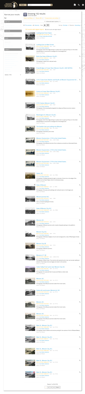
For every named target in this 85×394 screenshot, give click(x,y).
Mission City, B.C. (41, 232)
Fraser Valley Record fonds (11, 28)
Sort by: (61, 25)
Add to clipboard (80, 33)
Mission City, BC (41, 243)
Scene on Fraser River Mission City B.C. (48, 91)
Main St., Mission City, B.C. (44, 325)
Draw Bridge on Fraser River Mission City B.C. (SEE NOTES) (54, 68)
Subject (7, 49)
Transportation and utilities (11, 54)
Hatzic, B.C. (39, 173)
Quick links (83, 5)
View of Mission (41, 185)
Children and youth (9, 63)
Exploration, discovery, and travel (13, 61)
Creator (7, 31)
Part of (7, 21)
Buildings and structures (11, 55)
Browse (22, 5)
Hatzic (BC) (7, 44)
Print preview (27, 25)
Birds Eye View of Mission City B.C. (46, 56)
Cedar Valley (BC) (9, 46)
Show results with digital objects (53, 29)
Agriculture (7, 69)
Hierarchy (36, 25)
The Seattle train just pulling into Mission (49, 126)
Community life (8, 67)
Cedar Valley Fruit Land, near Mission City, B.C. (50, 267)
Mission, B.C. (40, 220)
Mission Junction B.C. (42, 197)
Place (6, 38)
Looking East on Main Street (45, 45)
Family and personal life (10, 65)
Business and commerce (11, 57)
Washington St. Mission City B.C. (46, 115)
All (5, 24)
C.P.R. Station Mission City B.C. (45, 103)
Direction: (72, 25)
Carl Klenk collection (10, 26)
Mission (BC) (8, 42)
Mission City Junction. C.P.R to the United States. (51, 138)
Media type (8, 75)
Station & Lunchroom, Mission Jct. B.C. (48, 290)
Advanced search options (52, 21)
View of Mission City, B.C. (44, 208)
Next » (57, 387)
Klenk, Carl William (9, 35)
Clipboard (79, 5)
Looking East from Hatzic (44, 33)
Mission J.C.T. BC (41, 255)
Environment (8, 71)
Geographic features (10, 59)
